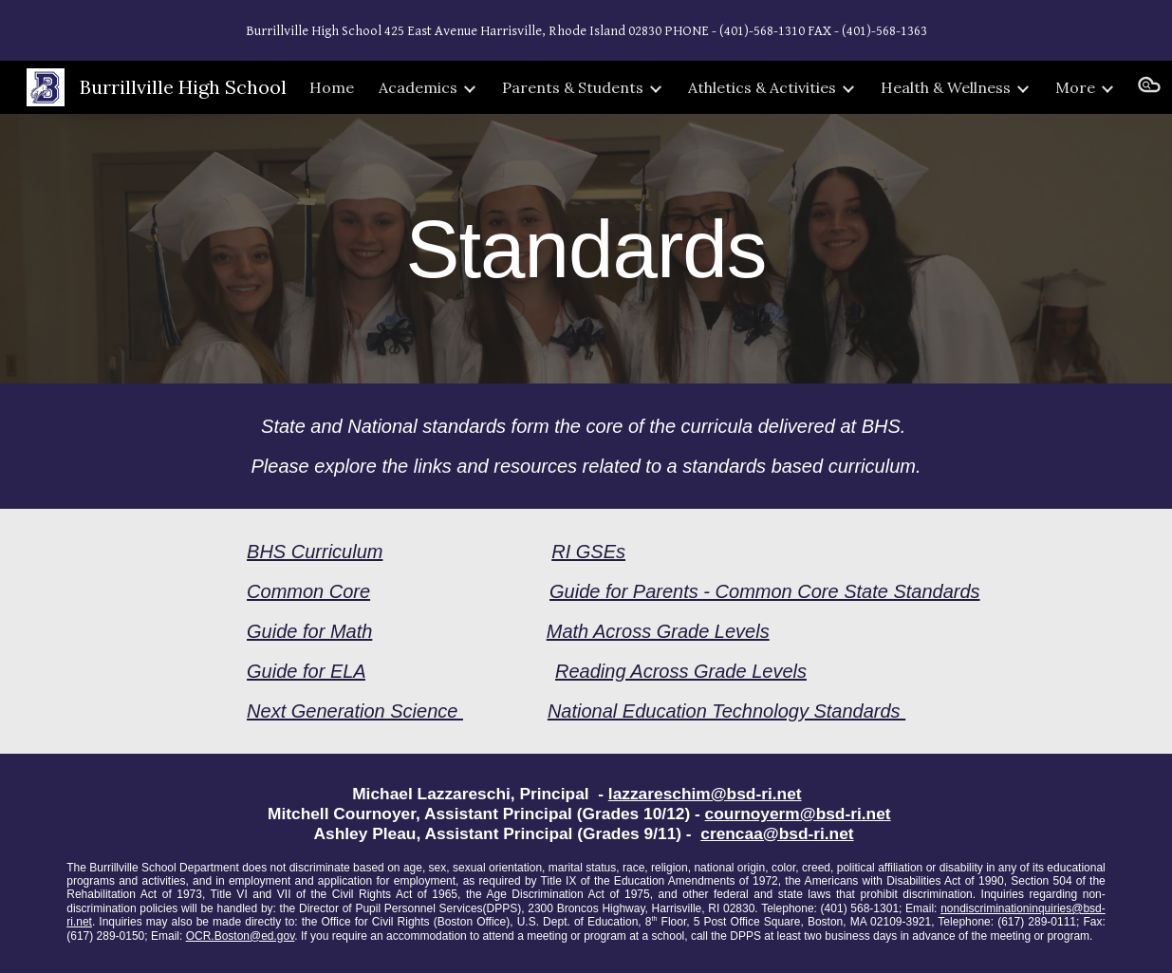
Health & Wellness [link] (946, 87)
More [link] (1075, 87)
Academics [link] (418, 87)
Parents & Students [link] (572, 87)
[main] (586, 248)
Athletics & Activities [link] (762, 87)
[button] (1149, 87)
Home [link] (331, 87)
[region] (586, 30)
